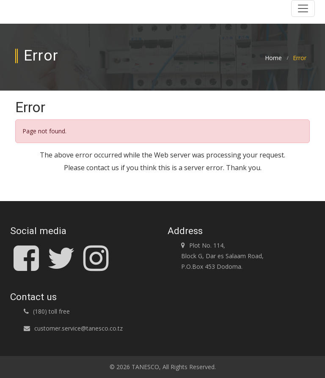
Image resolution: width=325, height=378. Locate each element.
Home (273, 58)
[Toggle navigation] (303, 8)
